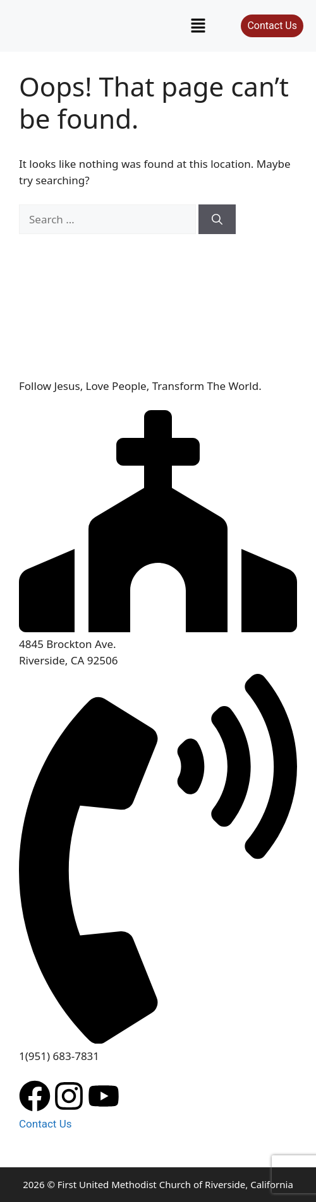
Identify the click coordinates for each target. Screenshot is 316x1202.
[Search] (217, 219)
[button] (198, 26)
